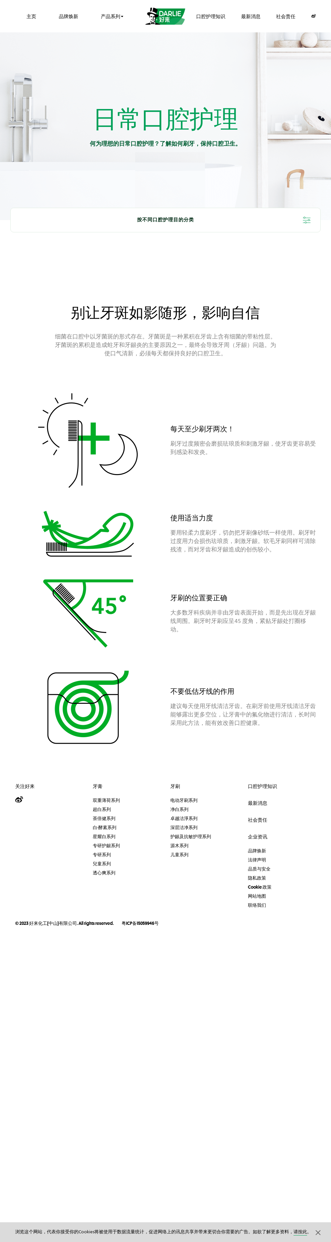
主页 (31, 16)
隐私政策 (257, 878)
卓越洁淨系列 (184, 818)
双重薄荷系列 (106, 800)
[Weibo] (313, 16)
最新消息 (251, 16)
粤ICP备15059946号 (140, 923)
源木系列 (179, 845)
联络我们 (257, 905)
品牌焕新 (68, 16)
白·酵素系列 (104, 827)
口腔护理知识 (210, 16)
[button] (318, 1232)
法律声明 (257, 859)
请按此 (300, 1232)
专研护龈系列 (106, 845)
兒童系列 (102, 863)
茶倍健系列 (104, 818)
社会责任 (285, 16)
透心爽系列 (104, 872)
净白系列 (179, 809)
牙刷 (175, 786)
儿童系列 (179, 854)
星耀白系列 (104, 836)
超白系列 (102, 809)
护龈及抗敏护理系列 (190, 836)
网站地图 (257, 896)
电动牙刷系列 (184, 800)
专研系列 (102, 854)
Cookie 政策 (260, 887)
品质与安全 (259, 868)
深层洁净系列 (184, 827)
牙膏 (97, 786)
